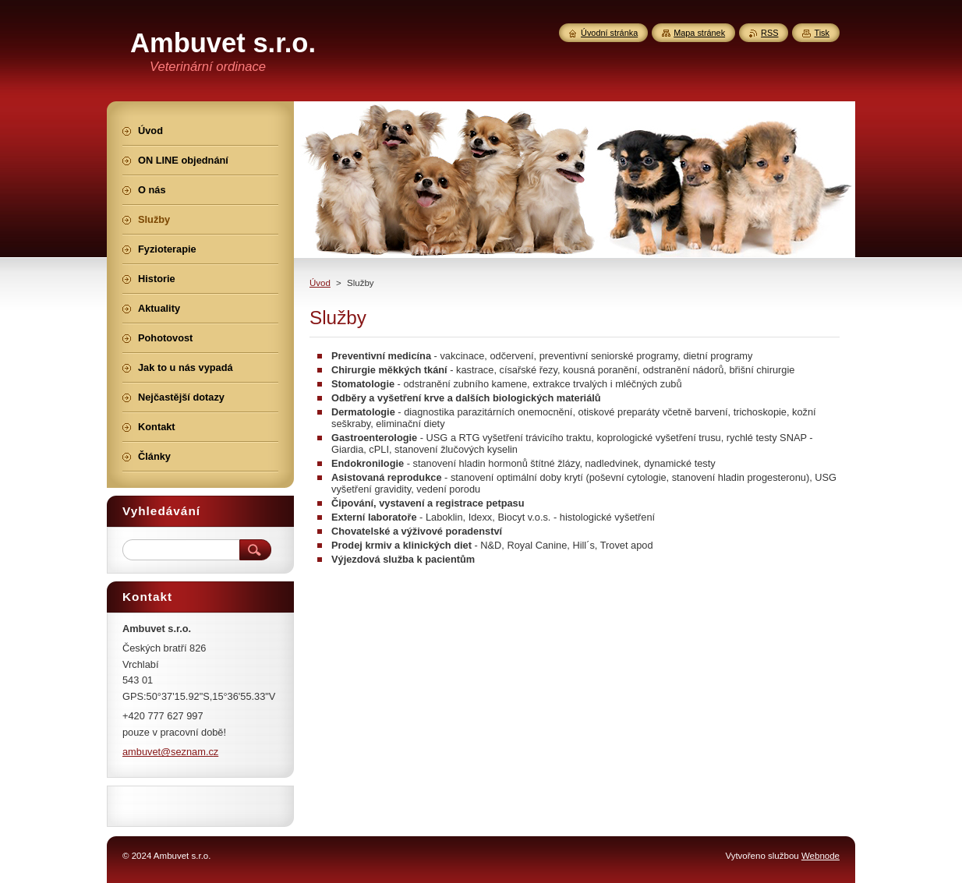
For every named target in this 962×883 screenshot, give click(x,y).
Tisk (821, 32)
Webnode (820, 855)
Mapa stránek (699, 32)
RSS (769, 32)
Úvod (320, 283)
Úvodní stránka (609, 32)
